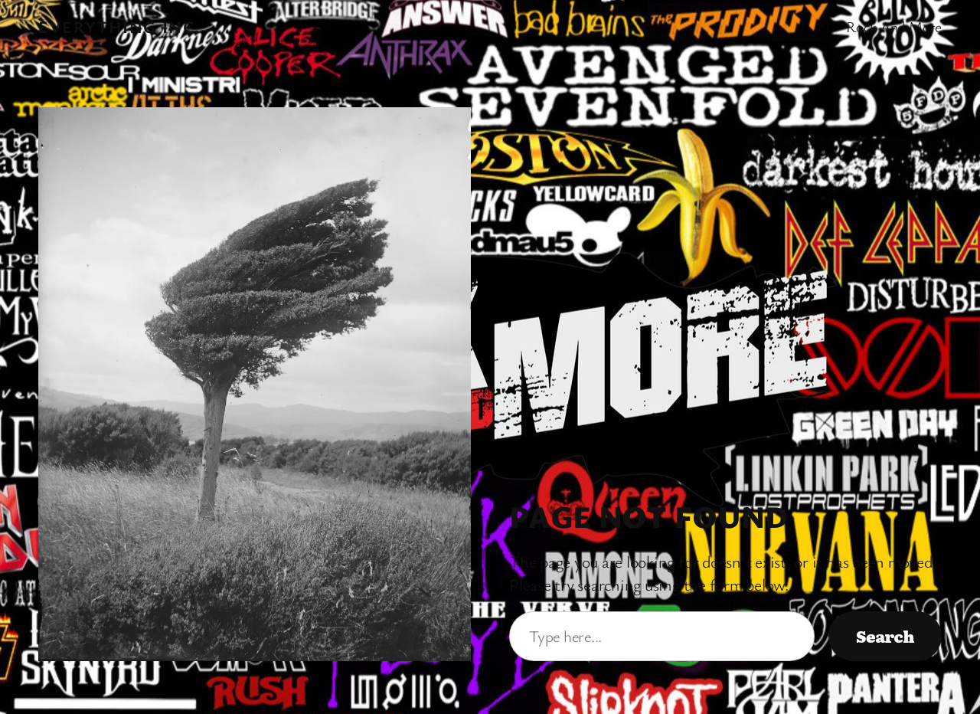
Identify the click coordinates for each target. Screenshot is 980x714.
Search (885, 635)
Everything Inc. (119, 26)
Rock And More (894, 26)
